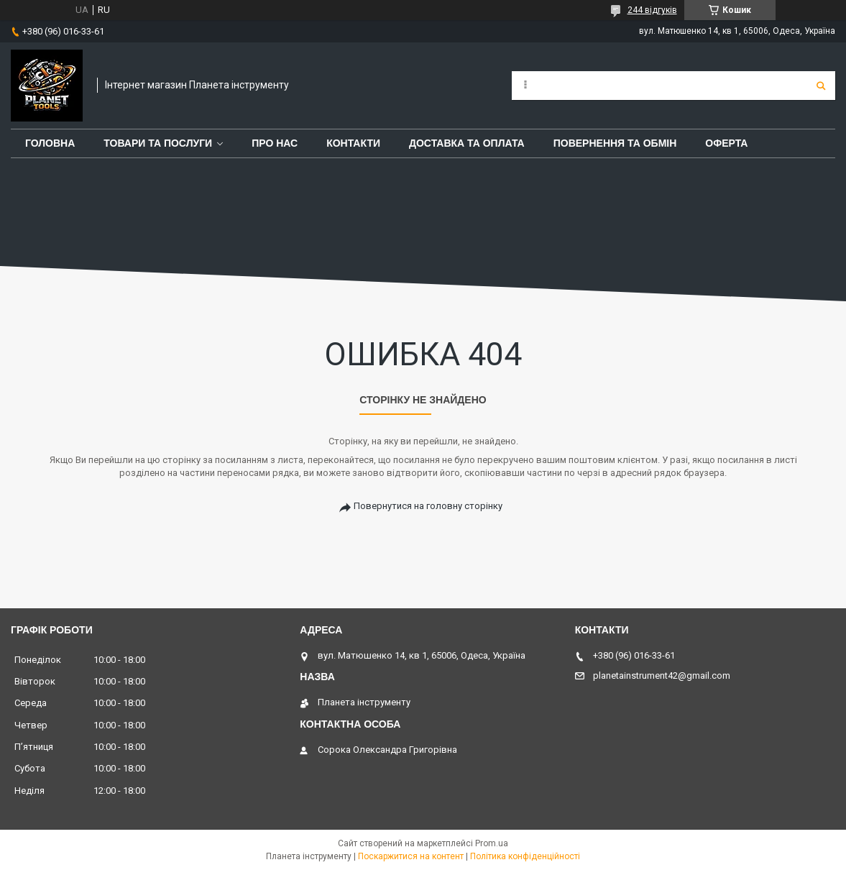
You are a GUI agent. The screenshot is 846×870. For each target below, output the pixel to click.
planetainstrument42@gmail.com (661, 675)
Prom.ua (491, 843)
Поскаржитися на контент (411, 856)
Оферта (726, 143)
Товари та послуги (158, 143)
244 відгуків (652, 10)
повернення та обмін (615, 143)
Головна (50, 143)
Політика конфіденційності (525, 856)
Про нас (275, 143)
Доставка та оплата (467, 143)
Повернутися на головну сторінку (428, 505)
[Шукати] (820, 85)
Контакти (353, 143)
